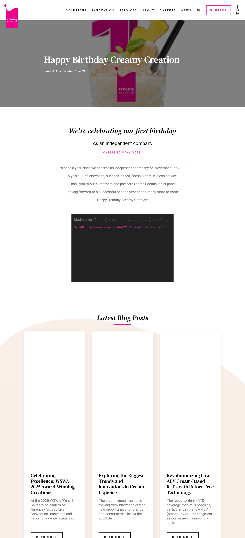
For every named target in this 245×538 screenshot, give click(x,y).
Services (128, 10)
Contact (218, 10)
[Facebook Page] (237, 6)
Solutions (76, 10)
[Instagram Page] (237, 10)
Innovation (103, 10)
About (148, 10)
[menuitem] (198, 10)
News (186, 10)
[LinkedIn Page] (237, 13)
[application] (122, 248)
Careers (168, 10)
